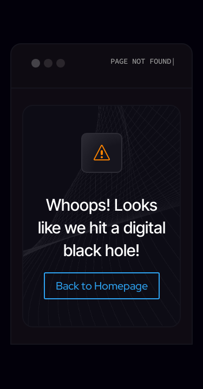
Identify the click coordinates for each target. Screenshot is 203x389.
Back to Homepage (102, 286)
